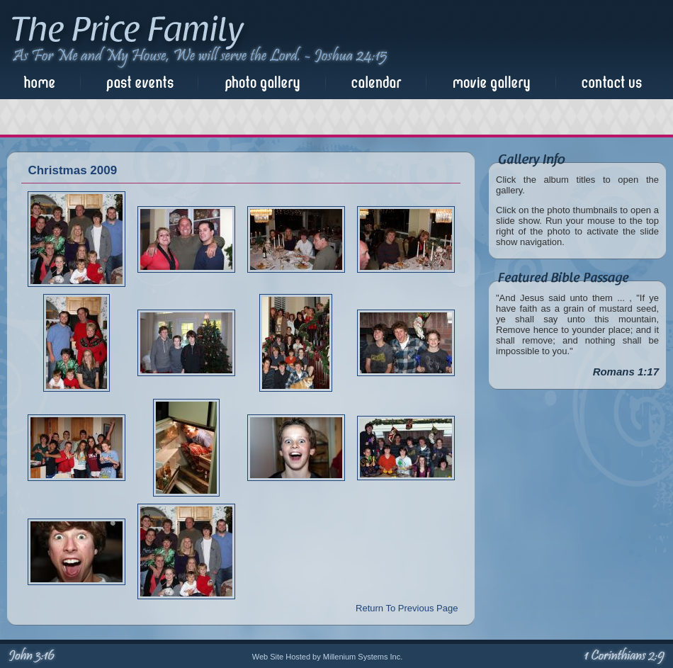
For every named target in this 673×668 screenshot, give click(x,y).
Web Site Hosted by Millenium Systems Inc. (327, 656)
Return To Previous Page (407, 608)
